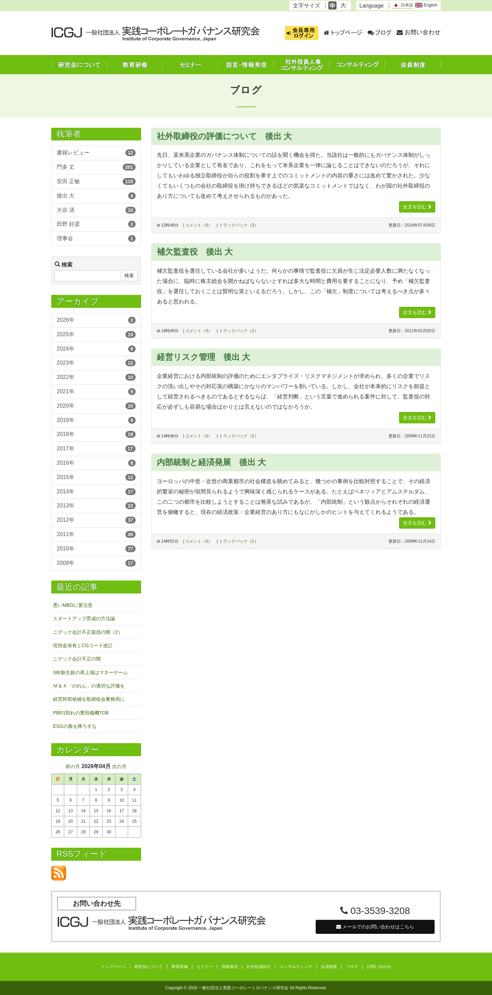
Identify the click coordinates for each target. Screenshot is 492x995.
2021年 (96, 391)
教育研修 (180, 967)
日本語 (402, 5)
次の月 (119, 766)
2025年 (96, 334)
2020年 (96, 406)
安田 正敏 (96, 181)
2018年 (96, 434)
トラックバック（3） (238, 225)
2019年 (96, 420)
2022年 (96, 377)
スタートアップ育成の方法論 (84, 618)
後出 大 (96, 195)
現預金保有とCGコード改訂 (83, 645)
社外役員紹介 (258, 967)
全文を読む (417, 206)
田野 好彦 (96, 224)
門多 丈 (96, 167)
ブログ (352, 967)
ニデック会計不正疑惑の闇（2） (88, 632)
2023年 (96, 362)
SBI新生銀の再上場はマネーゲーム (90, 672)
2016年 (96, 463)
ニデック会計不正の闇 (77, 659)
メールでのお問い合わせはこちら (375, 926)
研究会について (148, 967)
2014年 (96, 491)
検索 (129, 275)
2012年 (96, 520)
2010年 (96, 548)
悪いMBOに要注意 (73, 605)
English (426, 5)
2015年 (96, 477)
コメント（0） (198, 225)
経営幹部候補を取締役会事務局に (89, 699)
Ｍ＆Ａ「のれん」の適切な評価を (89, 686)
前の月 (73, 766)
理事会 (96, 238)
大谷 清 (96, 210)
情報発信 (229, 967)
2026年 (96, 320)
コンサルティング (295, 967)
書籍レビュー (96, 152)
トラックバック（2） (238, 330)
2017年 (96, 448)
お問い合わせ (379, 967)
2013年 (96, 505)
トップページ (113, 967)
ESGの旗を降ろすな (75, 726)
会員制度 (329, 967)
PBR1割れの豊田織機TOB (81, 712)
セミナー (204, 967)
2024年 (96, 348)
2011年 (96, 534)
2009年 (96, 563)
